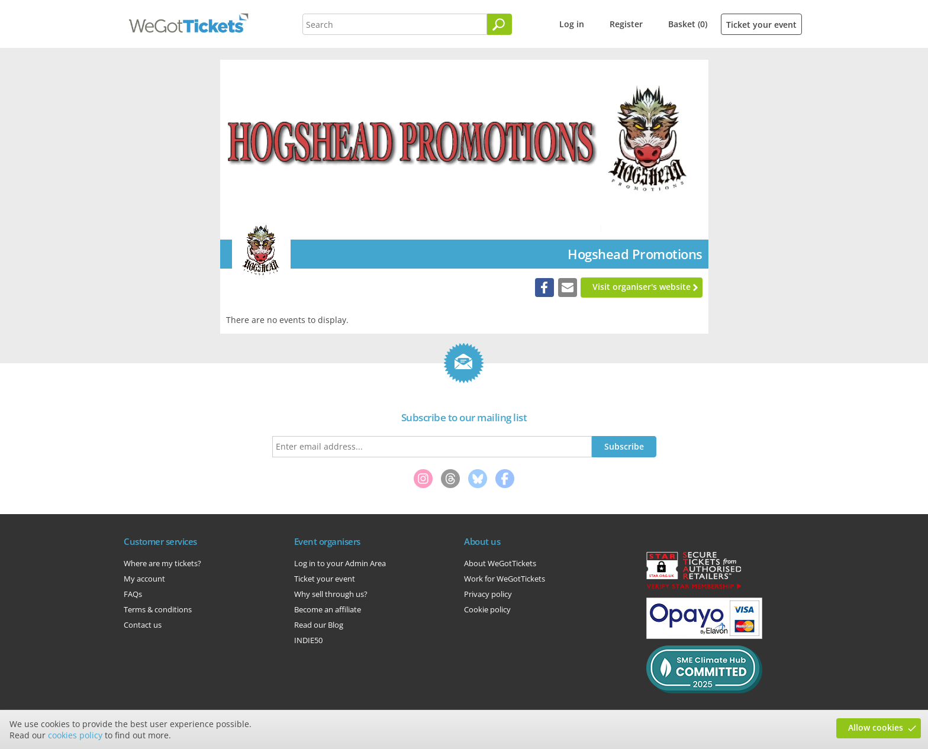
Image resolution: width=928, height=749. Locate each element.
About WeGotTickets (500, 563)
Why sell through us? (331, 594)
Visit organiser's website (641, 286)
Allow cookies (875, 727)
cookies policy (75, 735)
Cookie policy (487, 609)
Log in (571, 24)
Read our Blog (318, 624)
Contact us (143, 624)
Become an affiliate (327, 609)
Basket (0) (687, 24)
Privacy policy (488, 594)
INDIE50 (308, 640)
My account (144, 578)
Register (626, 24)
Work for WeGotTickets (504, 578)
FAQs (133, 594)
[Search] (499, 24)
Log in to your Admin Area (340, 563)
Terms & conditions (158, 609)
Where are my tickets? (162, 563)
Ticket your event (761, 24)
